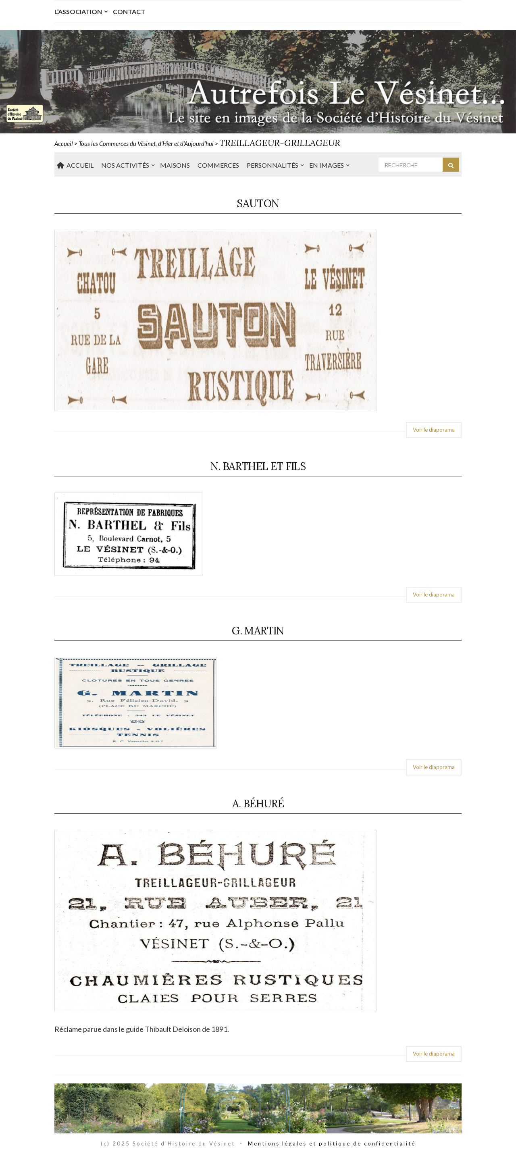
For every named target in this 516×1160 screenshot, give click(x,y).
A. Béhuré (258, 803)
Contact (129, 11)
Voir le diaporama (434, 429)
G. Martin (258, 630)
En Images (326, 165)
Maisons (175, 165)
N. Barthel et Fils (258, 466)
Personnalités (272, 165)
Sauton (258, 203)
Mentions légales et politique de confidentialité (332, 1143)
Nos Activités (125, 165)
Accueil (75, 165)
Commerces (218, 165)
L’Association (78, 11)
